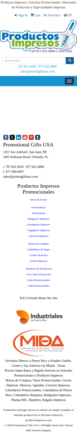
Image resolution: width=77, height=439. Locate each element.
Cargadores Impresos (38, 230)
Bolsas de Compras (38, 243)
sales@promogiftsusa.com (37, 71)
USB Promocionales (38, 285)
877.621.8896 (48, 66)
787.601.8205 (27, 66)
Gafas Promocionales (38, 280)
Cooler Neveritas (38, 255)
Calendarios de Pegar (38, 249)
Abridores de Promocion (38, 268)
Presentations (38, 207)
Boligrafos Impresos (38, 218)
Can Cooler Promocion (38, 274)
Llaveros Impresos (38, 235)
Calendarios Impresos (38, 224)
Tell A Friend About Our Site (38, 298)
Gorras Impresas (38, 260)
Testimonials (38, 213)
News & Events (38, 199)
